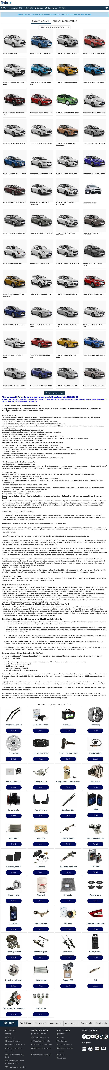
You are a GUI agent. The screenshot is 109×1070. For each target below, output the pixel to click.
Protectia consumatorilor (15, 1067)
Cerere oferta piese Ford (15, 1044)
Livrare (60, 1037)
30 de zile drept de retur (40, 1041)
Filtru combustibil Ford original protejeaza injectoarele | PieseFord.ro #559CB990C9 (40, 397)
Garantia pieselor (38, 1034)
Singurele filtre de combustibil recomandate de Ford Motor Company (32, 443)
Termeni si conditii (64, 1044)
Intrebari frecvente (13, 1041)
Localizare (61, 1058)
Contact (60, 1034)
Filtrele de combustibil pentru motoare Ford (21, 406)
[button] (106, 8)
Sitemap (60, 1054)
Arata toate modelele (54, 393)
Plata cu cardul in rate (40, 1037)
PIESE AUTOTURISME (40, 21)
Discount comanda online (41, 1044)
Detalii (13, 731)
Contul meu (62, 1041)
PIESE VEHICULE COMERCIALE (65, 21)
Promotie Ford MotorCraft (41, 1054)
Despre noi (10, 1037)
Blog (8, 1034)
